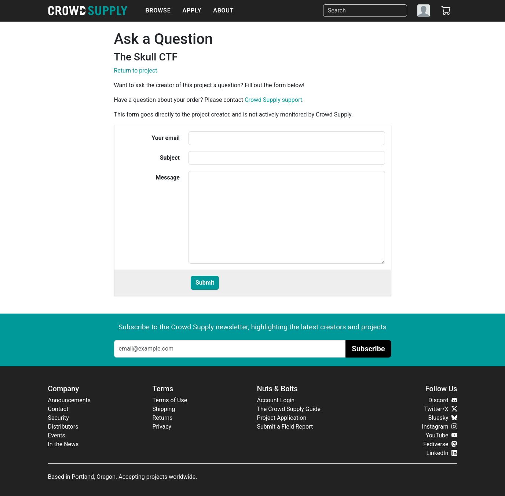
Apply (192, 10)
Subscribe (368, 348)
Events (56, 435)
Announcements (69, 400)
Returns (163, 417)
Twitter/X (440, 409)
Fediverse (440, 444)
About (223, 10)
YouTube (441, 435)
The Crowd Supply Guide (289, 409)
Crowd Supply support (273, 99)
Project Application (282, 417)
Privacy (162, 426)
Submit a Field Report (285, 426)
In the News (63, 444)
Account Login (276, 400)
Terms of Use (170, 400)
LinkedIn (442, 452)
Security (58, 417)
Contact (58, 409)
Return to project (135, 70)
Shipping (164, 409)
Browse (158, 10)
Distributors (63, 426)
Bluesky (442, 417)
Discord (442, 400)
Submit (204, 282)
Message (168, 177)
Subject (170, 157)
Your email (165, 137)
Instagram (439, 426)
